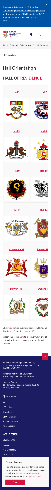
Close (15, 482)
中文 (5, 402)
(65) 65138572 (13, 387)
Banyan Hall (16, 288)
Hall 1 (16, 91)
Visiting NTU (9, 440)
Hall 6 (44, 131)
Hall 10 (43, 170)
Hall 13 (16, 209)
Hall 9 (16, 170)
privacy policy (35, 476)
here (10, 327)
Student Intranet (10, 421)
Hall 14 (43, 209)
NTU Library (8, 407)
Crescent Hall (16, 249)
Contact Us (8, 454)
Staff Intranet (9, 416)
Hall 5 (16, 131)
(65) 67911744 (13, 367)
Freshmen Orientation (20, 45)
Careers (6, 445)
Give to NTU (9, 426)
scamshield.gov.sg (28, 17)
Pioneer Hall (43, 249)
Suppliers (7, 412)
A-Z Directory (9, 449)
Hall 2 (44, 91)
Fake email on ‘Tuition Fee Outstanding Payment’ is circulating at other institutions (24, 10)
